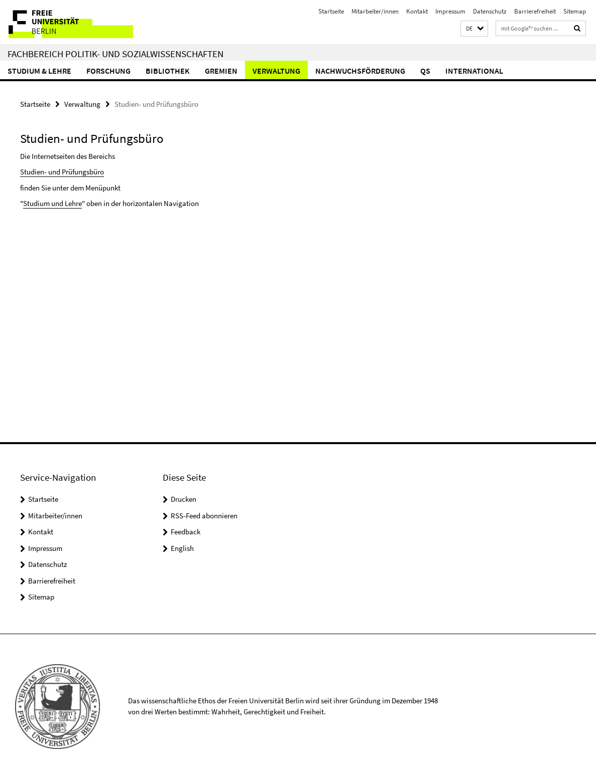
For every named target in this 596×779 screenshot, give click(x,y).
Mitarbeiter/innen (375, 11)
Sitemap (574, 11)
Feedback (185, 531)
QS (425, 71)
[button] (474, 29)
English (182, 548)
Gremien (221, 71)
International (474, 71)
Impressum (450, 11)
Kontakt (417, 11)
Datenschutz (490, 11)
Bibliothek (168, 71)
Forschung (108, 71)
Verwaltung (276, 71)
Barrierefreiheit (535, 11)
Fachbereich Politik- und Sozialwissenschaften (115, 54)
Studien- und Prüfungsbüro (62, 171)
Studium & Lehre (39, 71)
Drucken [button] (183, 499)
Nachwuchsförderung (360, 71)
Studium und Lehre (52, 203)
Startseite (331, 11)
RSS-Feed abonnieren (204, 515)
